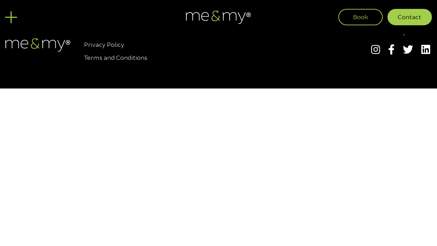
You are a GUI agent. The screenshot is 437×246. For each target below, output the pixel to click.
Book (360, 17)
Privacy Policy (104, 45)
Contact (409, 17)
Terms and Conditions (115, 58)
